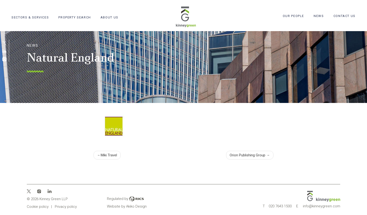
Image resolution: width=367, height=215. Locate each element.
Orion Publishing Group (247, 155)
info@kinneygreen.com (318, 206)
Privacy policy (66, 206)
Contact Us (345, 16)
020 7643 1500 (277, 206)
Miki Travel (109, 155)
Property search (74, 17)
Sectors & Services (30, 17)
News (319, 16)
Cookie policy (38, 206)
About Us (109, 17)
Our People (293, 16)
